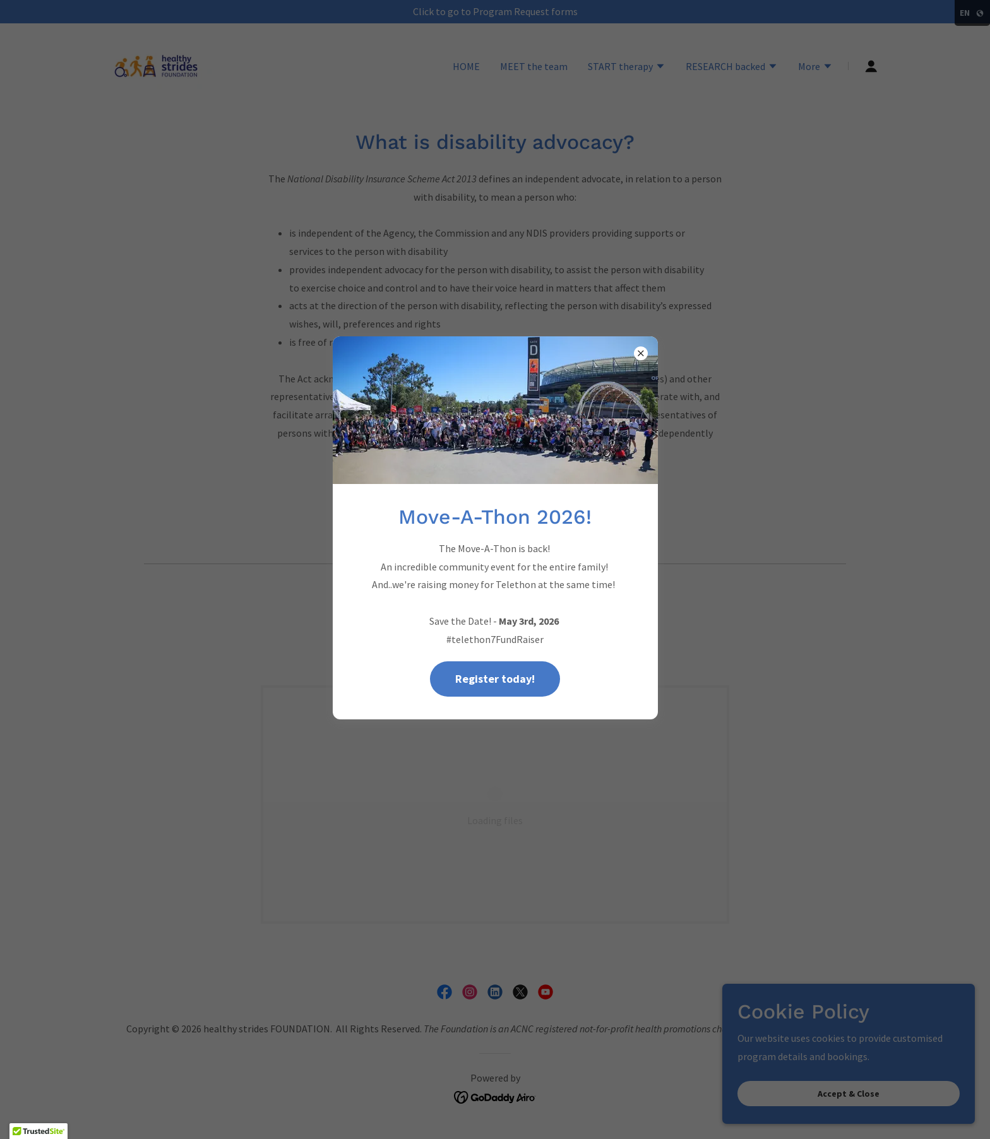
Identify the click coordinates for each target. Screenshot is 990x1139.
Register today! (495, 678)
